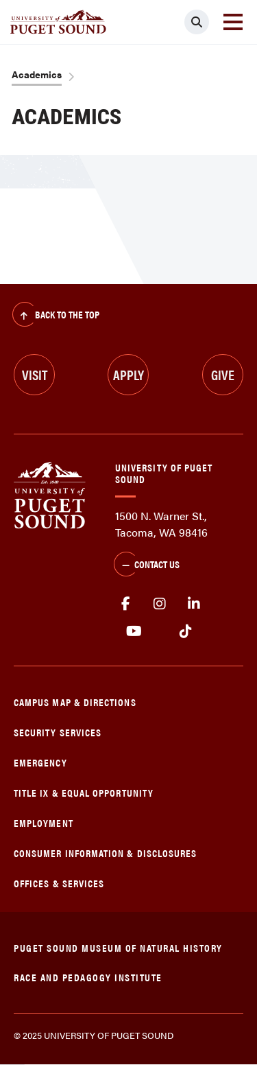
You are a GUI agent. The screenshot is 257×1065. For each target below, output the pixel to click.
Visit (34, 374)
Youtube (134, 631)
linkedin (194, 604)
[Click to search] (196, 22)
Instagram (159, 604)
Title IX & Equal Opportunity (84, 792)
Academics (37, 74)
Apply (128, 374)
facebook (125, 604)
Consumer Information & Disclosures (105, 852)
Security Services (57, 732)
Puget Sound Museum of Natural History (118, 947)
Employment (43, 822)
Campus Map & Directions (75, 701)
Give (222, 374)
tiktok (185, 631)
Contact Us (147, 565)
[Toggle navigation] (233, 22)
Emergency (40, 762)
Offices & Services (59, 883)
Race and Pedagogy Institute (88, 977)
